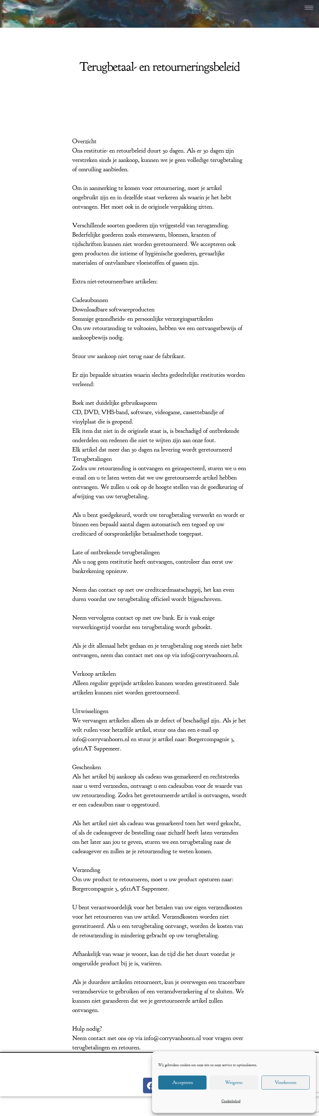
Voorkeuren (285, 1082)
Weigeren (233, 1082)
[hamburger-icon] (309, 7)
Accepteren (182, 1082)
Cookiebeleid (230, 1101)
